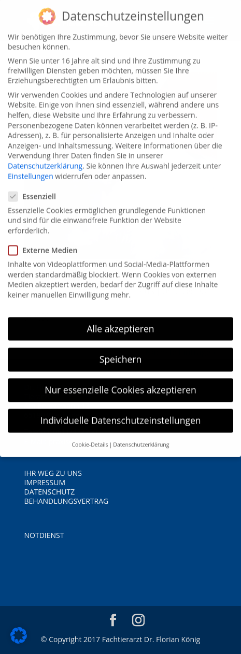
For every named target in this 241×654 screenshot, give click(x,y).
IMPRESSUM (45, 482)
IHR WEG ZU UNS (53, 473)
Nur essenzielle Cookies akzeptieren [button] (120, 382)
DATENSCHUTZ (49, 492)
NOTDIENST (44, 535)
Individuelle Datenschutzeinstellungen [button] (120, 412)
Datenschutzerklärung (45, 158)
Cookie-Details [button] (90, 437)
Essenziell (36, 189)
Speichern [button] (120, 351)
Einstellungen (30, 168)
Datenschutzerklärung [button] (141, 437)
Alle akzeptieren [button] (120, 321)
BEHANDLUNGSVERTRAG (66, 501)
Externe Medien (47, 243)
